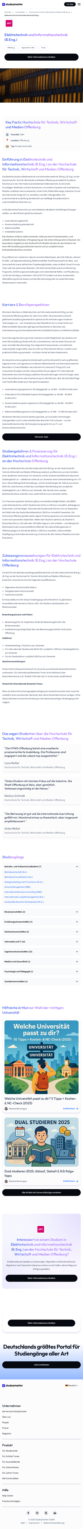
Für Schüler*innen (10, 1456)
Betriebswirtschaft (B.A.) (16, 872)
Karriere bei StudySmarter (14, 1411)
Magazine (6, 1433)
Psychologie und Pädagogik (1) (18, 971)
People (5, 1422)
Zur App (70, 4)
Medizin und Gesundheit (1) (17, 961)
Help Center (7, 1495)
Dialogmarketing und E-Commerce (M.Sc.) (24, 882)
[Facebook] (28, 1513)
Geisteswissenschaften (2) (16, 931)
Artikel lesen (71, 1108)
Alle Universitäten (10, 1478)
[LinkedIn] (55, 1513)
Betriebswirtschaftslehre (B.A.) (19, 877)
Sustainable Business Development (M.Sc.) (24, 902)
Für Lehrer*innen (10, 1472)
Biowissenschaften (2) (14, 911)
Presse (5, 1428)
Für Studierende (10, 1450)
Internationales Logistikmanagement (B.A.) (25, 897)
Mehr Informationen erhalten (41, 57)
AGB (23, 1522)
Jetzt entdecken (41, 1364)
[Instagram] (37, 1513)
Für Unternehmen (10, 1467)
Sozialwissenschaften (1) (16, 981)
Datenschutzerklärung (54, 1522)
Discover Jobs (41, 436)
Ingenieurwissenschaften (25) (18, 951)
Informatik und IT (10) (14, 941)
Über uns (6, 1417)
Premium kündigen (11, 1501)
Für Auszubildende (11, 1461)
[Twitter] (46, 1513)
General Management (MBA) (18, 887)
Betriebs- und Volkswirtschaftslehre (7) (22, 866)
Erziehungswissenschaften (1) (18, 921)
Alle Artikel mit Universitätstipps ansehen (41, 1192)
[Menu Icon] (79, 4)
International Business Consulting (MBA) (23, 892)
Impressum (34, 1522)
